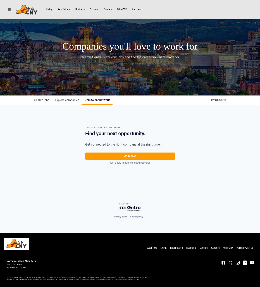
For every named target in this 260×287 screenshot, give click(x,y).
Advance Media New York (21, 261)
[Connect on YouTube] (252, 262)
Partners (137, 9)
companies (67, 100)
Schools (94, 9)
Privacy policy (120, 216)
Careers (108, 9)
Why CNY (122, 9)
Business (80, 9)
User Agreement (84, 279)
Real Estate (64, 9)
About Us (152, 248)
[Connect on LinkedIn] (245, 262)
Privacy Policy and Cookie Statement (115, 279)
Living (49, 9)
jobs (41, 100)
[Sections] (9, 9)
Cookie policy (136, 216)
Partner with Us (245, 248)
